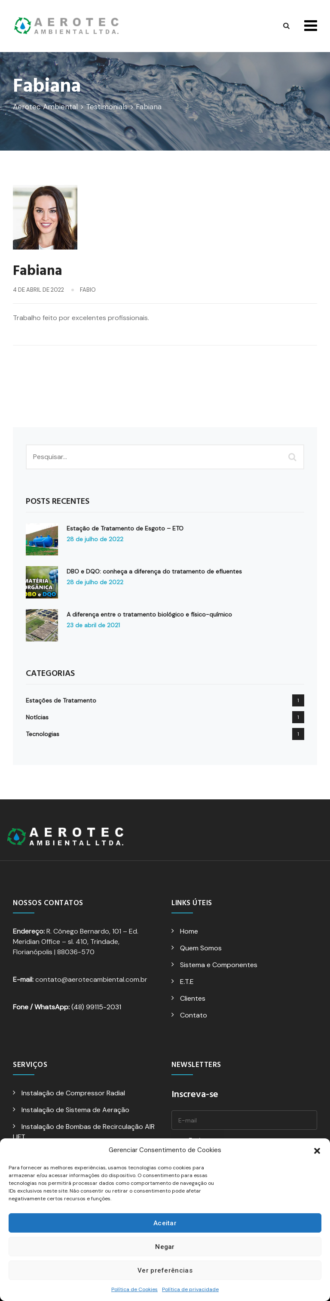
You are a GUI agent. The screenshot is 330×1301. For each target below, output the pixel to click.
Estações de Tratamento (61, 700)
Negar (165, 1247)
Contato (193, 1015)
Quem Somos (201, 948)
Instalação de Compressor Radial (73, 1093)
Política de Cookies (134, 1289)
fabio (88, 289)
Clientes (192, 998)
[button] (317, 1150)
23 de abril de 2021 (93, 625)
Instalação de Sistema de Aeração (75, 1109)
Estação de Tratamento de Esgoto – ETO (125, 528)
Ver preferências (165, 1270)
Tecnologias (42, 734)
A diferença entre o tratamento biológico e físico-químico (149, 614)
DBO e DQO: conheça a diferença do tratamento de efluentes (154, 571)
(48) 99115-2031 (67, 1006)
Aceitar (165, 1223)
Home (189, 931)
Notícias (37, 717)
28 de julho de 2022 (95, 539)
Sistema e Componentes (218, 964)
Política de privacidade (190, 1289)
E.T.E (187, 981)
